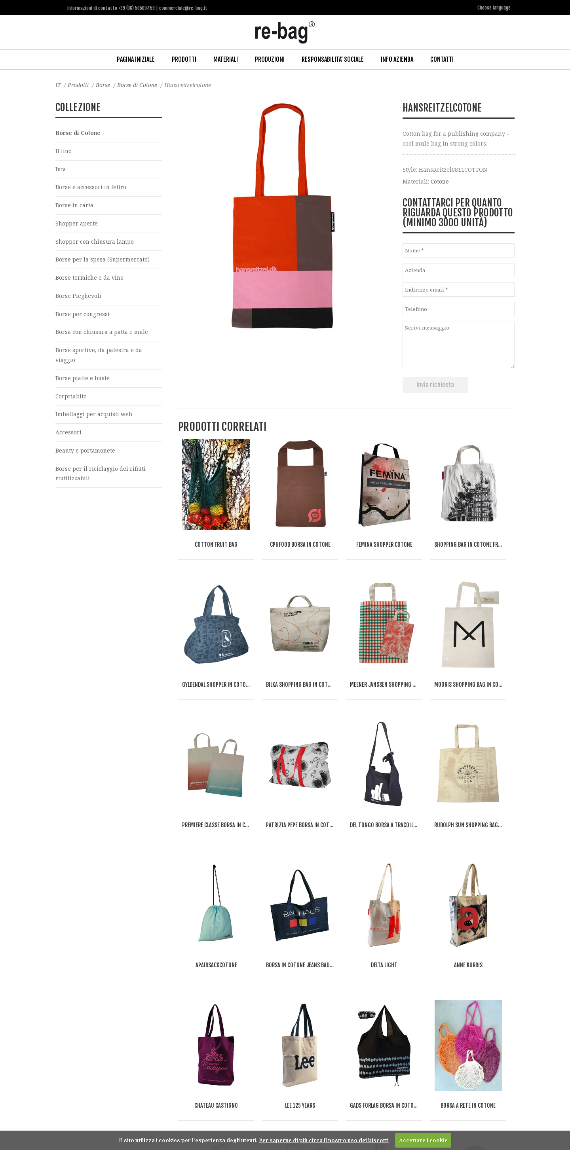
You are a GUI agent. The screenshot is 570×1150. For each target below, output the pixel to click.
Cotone (440, 180)
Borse (104, 84)
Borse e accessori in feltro (91, 187)
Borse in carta (74, 205)
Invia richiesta (435, 384)
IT (58, 84)
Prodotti (184, 59)
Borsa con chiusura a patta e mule (102, 333)
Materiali (225, 59)
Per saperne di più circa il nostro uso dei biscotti (324, 1140)
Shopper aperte (76, 223)
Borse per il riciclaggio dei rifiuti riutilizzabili (100, 476)
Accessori (68, 435)
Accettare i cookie (423, 1140)
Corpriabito (71, 398)
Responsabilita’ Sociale (333, 59)
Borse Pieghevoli (78, 297)
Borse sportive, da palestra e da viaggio (98, 357)
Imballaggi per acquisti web (94, 416)
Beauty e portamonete (85, 453)
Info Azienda (397, 59)
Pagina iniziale (136, 59)
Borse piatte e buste (82, 380)
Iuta (60, 169)
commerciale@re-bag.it (267, 1118)
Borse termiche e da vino (89, 278)
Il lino (63, 151)
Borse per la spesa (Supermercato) (102, 260)
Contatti (442, 59)
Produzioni (270, 59)
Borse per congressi (82, 315)
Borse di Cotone (139, 84)
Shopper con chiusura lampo (95, 242)
